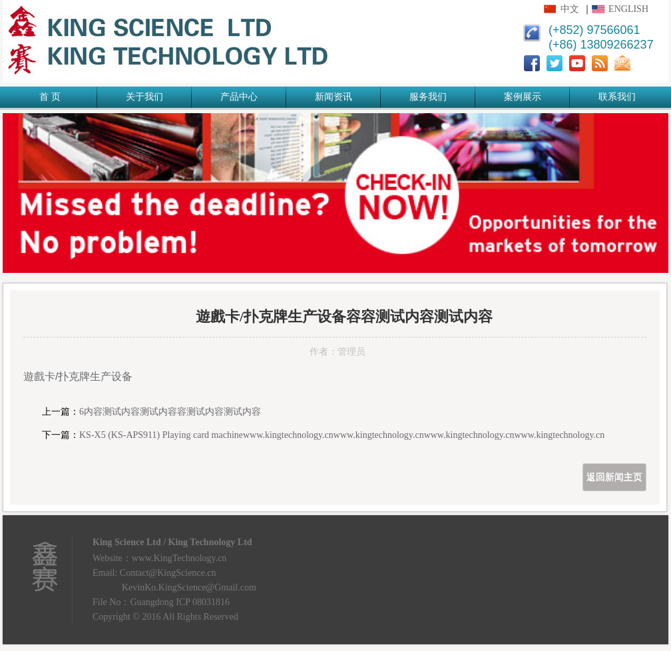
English (628, 9)
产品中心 (239, 97)
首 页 (50, 97)
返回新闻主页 (614, 477)
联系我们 (617, 97)
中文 (569, 9)
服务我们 (428, 97)
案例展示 (522, 97)
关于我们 (144, 97)
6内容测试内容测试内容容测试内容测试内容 (170, 412)
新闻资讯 (333, 97)
